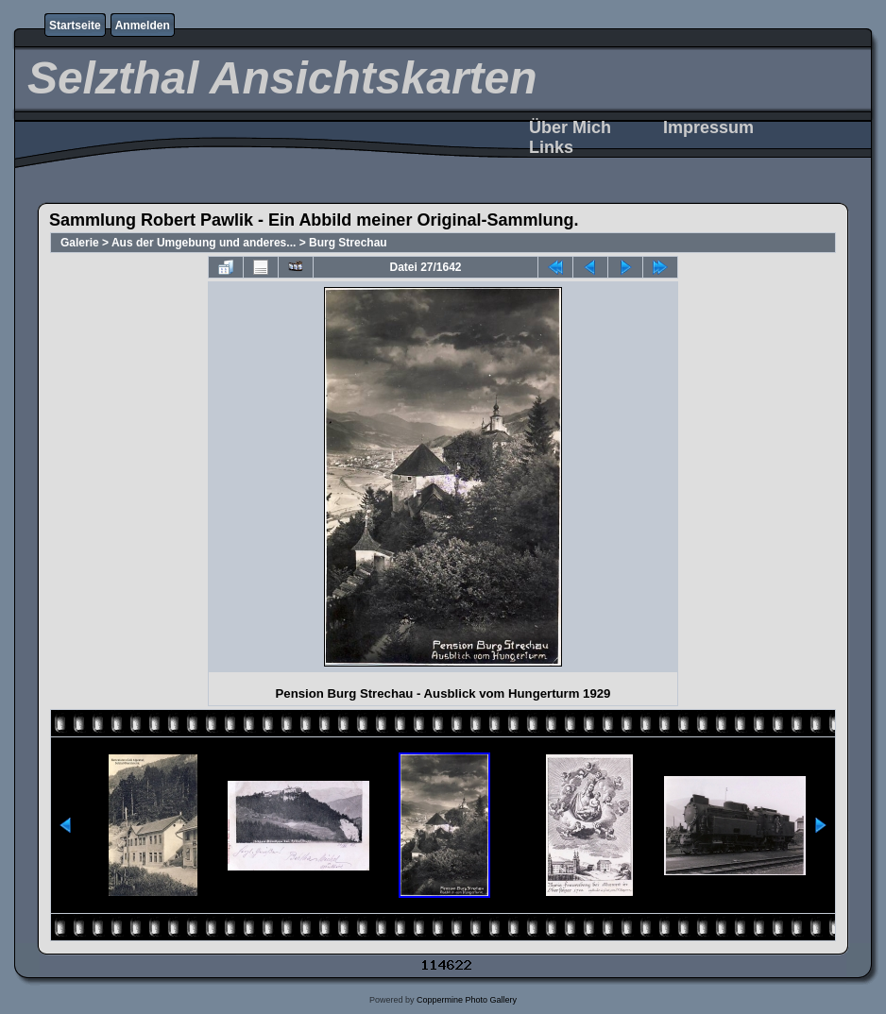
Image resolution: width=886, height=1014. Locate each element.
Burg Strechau (348, 242)
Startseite (75, 25)
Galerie (79, 242)
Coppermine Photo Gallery (467, 1000)
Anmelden (142, 25)
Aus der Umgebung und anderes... (203, 242)
